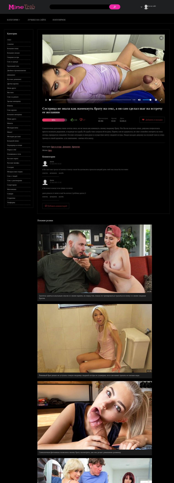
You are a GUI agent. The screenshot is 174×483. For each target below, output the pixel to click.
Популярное (59, 20)
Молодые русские (14, 136)
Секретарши (12, 185)
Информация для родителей (159, 473)
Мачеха (10, 123)
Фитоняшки (11, 189)
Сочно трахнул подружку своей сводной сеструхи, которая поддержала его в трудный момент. (102, 332)
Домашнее (11, 75)
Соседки (10, 167)
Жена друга (11, 88)
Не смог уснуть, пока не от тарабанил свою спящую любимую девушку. (102, 370)
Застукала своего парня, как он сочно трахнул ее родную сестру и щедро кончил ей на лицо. (148, 370)
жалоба (61, 173)
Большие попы (12, 48)
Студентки (11, 198)
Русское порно (12, 158)
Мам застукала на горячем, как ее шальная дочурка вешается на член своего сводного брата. (56, 293)
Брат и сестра (56, 147)
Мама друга (11, 119)
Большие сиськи (13, 53)
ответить (45, 173)
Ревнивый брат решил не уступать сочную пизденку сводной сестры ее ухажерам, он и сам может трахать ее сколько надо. (102, 255)
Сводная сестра (13, 57)
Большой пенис (13, 141)
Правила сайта (137, 473)
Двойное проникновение (16, 70)
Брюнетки (76, 147)
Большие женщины (14, 114)
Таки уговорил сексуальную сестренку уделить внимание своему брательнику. (58, 331)
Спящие (10, 194)
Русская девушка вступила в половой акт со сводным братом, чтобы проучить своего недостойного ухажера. (57, 410)
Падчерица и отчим (14, 145)
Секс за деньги (12, 97)
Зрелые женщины (14, 101)
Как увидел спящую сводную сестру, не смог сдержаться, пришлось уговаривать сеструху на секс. (58, 371)
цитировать (53, 173)
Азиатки (10, 44)
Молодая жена (12, 128)
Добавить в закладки (152, 119)
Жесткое (10, 92)
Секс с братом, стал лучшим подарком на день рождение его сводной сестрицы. (103, 409)
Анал (9, 40)
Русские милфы (13, 163)
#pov (50, 150)
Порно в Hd (11, 150)
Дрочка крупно (13, 84)
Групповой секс (13, 66)
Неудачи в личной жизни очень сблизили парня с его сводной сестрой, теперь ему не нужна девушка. (58, 449)
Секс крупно (12, 110)
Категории (14, 20)
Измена (10, 106)
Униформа (11, 202)
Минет (9, 132)
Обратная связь (154, 476)
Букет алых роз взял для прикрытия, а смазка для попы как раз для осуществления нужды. (147, 409)
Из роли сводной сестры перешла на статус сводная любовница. (146, 292)
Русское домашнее (14, 79)
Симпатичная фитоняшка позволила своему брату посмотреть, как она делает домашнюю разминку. (147, 255)
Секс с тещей (12, 176)
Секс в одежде (12, 62)
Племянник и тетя (14, 154)
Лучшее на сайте (37, 20)
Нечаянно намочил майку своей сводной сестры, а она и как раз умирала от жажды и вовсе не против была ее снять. (102, 293)
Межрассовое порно (15, 172)
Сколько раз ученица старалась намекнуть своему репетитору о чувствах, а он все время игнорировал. (148, 332)
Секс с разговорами (14, 180)
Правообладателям (139, 476)
